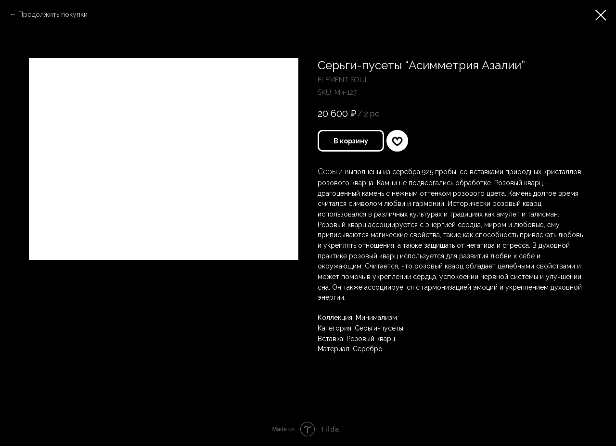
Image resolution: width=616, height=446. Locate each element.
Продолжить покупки (53, 14)
